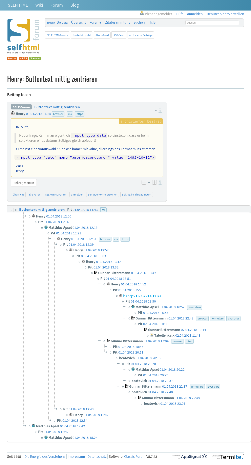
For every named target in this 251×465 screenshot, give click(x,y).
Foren (93, 22)
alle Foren (34, 194)
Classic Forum (135, 456)
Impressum (76, 456)
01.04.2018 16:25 (38, 113)
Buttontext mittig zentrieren (57, 107)
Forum (56, 5)
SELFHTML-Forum (57, 35)
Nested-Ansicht (82, 35)
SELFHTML (18, 5)
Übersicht (78, 22)
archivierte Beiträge (140, 35)
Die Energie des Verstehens (44, 456)
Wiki (39, 5)
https (80, 114)
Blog (74, 5)
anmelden (77, 194)
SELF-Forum (21, 107)
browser (58, 114)
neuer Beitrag (57, 22)
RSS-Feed (119, 35)
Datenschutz (97, 456)
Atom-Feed (102, 35)
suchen (139, 22)
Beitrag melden (24, 183)
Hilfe (151, 22)
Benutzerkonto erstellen (102, 194)
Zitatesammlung (117, 22)
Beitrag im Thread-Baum (136, 194)
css (70, 114)
